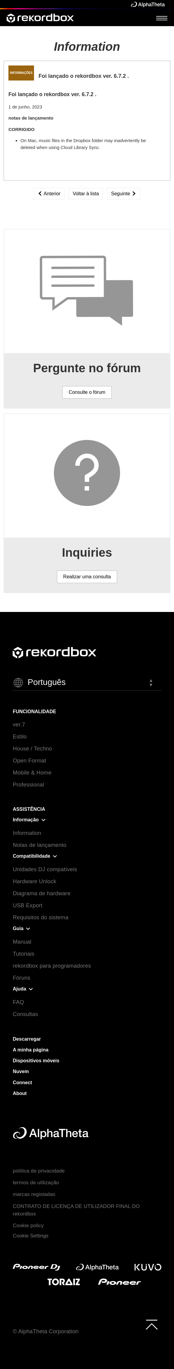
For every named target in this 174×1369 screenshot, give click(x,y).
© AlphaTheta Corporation (45, 1331)
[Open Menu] (161, 17)
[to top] (151, 1324)
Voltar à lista (86, 193)
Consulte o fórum (87, 392)
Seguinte (123, 193)
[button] (87, 683)
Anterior (49, 193)
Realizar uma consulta (87, 576)
